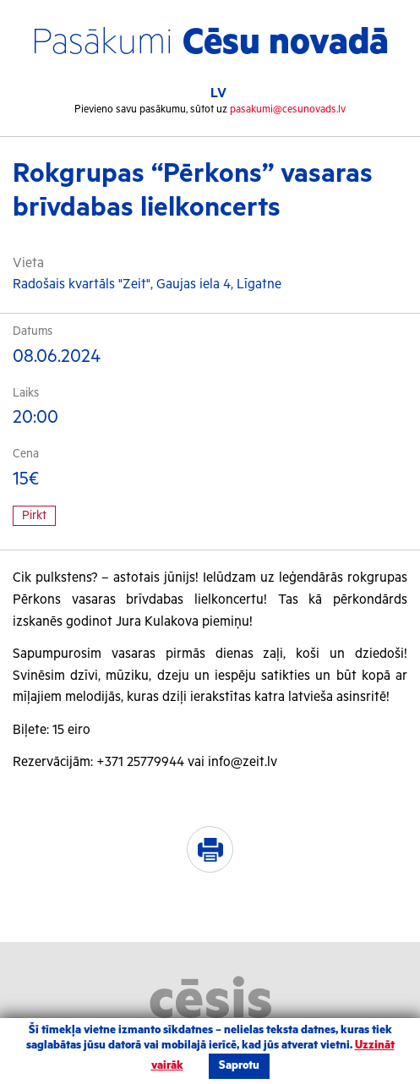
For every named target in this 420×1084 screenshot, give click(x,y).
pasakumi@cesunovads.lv (288, 109)
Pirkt (34, 516)
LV (218, 93)
